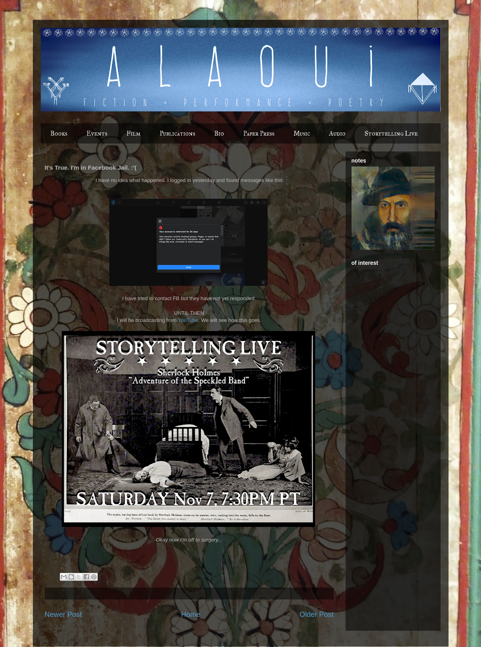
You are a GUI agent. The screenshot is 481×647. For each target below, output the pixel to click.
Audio (337, 133)
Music (301, 133)
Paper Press (258, 133)
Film (133, 133)
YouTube (188, 320)
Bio (219, 133)
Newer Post (63, 614)
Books (58, 133)
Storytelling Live (391, 133)
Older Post (317, 614)
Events (96, 133)
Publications (177, 133)
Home (190, 614)
